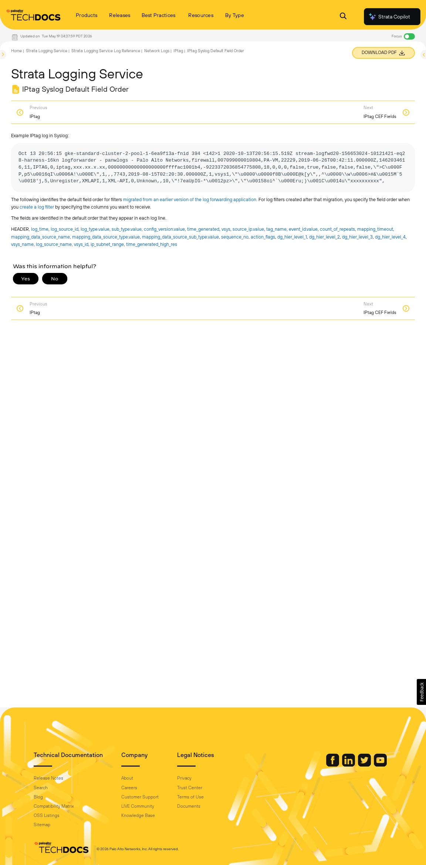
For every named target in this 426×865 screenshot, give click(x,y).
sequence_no (234, 237)
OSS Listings (47, 815)
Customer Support (140, 797)
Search (41, 787)
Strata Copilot (389, 16)
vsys (226, 229)
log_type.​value (95, 229)
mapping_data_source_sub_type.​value (180, 237)
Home (16, 50)
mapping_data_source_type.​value (106, 237)
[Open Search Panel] (343, 17)
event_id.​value (303, 229)
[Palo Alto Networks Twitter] (365, 765)
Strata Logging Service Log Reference (105, 50)
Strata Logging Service (46, 50)
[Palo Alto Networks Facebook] (333, 765)
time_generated (203, 229)
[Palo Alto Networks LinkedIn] (349, 765)
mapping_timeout (375, 229)
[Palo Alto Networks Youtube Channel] (380, 765)
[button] (421, 692)
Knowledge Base (138, 815)
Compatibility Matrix (54, 806)
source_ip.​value (248, 229)
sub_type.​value (127, 229)
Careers (129, 787)
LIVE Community (137, 806)
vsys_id (81, 244)
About (127, 778)
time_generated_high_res (151, 244)
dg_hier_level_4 (390, 237)
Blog (38, 797)
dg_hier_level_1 (292, 237)
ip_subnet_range (107, 244)
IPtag (178, 50)
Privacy (184, 778)
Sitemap (42, 824)
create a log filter (37, 207)
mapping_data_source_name (40, 237)
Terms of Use (190, 797)
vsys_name (22, 244)
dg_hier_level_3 (357, 237)
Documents (188, 806)
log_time (39, 229)
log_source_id (64, 229)
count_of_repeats (337, 229)
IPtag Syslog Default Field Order (215, 50)
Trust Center (189, 787)
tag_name (276, 229)
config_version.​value (164, 229)
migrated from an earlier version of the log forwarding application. (190, 199)
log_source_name (54, 244)
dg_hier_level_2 (324, 237)
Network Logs (156, 50)
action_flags (263, 237)
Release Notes (48, 778)
